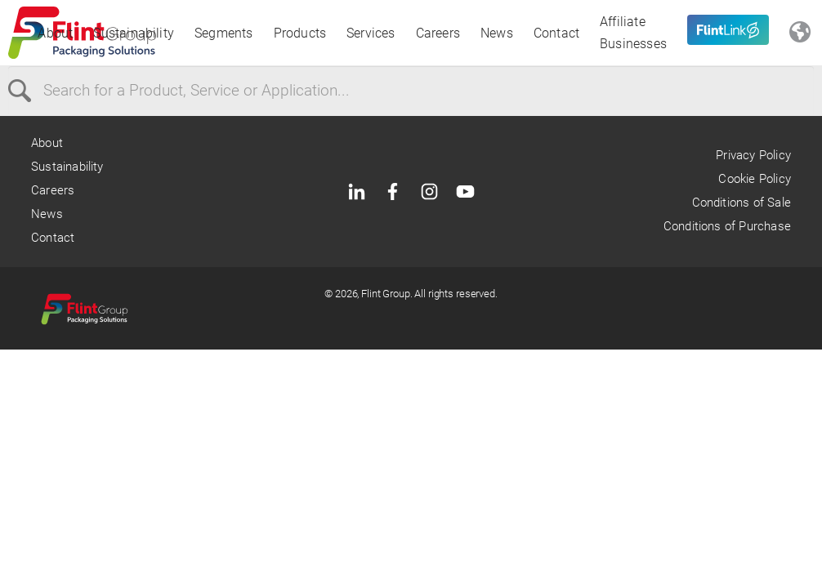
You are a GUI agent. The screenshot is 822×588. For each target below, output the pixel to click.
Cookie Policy (754, 179)
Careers (438, 33)
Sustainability (133, 33)
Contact (556, 33)
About (55, 33)
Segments (223, 33)
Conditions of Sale (741, 202)
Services (370, 33)
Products (300, 33)
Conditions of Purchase (727, 226)
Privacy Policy (753, 155)
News (496, 33)
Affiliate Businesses (633, 32)
